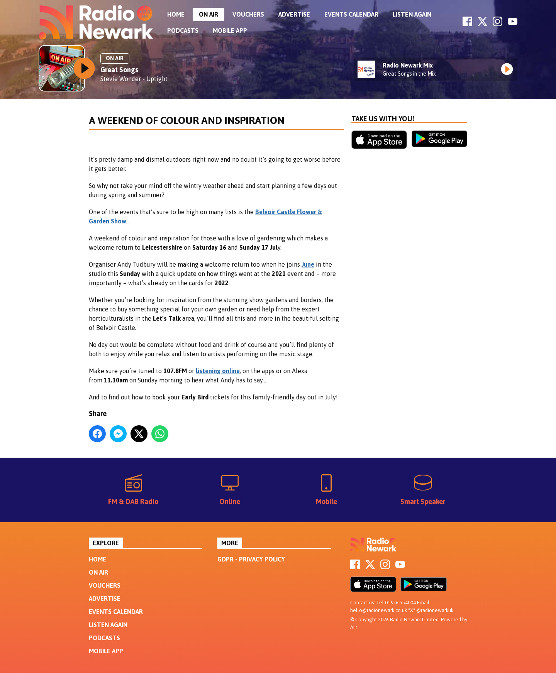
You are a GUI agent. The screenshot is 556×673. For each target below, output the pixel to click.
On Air (208, 14)
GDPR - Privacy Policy (251, 559)
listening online (218, 370)
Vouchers (248, 14)
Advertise (294, 14)
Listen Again (412, 14)
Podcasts (182, 30)
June (308, 264)
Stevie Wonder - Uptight (134, 78)
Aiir (353, 627)
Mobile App (230, 30)
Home (176, 14)
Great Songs (119, 70)
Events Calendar (351, 14)
